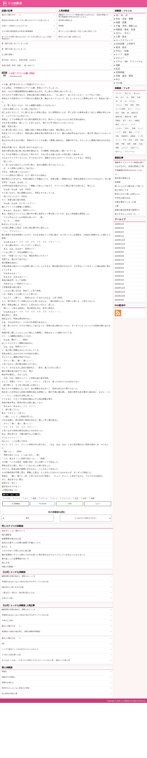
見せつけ (128, 93)
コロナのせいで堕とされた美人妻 (16, 551)
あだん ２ (6, 547)
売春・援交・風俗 (124, 76)
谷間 (136, 140)
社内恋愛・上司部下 (125, 44)
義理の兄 (134, 113)
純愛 (134, 144)
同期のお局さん (8, 682)
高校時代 (124, 136)
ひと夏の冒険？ (8, 54)
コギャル (119, 105)
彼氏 (135, 117)
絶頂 (84, 498)
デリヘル (44, 498)
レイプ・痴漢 (122, 54)
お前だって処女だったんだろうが (15, 26)
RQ (3, 644)
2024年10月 (120, 296)
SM (117, 97)
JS (126, 101)
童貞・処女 (121, 47)
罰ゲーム (119, 152)
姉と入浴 (6, 563)
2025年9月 (119, 252)
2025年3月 (119, 276)
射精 (133, 128)
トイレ (137, 109)
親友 (117, 124)
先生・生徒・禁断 (124, 19)
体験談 (132, 136)
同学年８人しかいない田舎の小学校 (15, 688)
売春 (117, 136)
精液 (124, 132)
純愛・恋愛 (121, 22)
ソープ (137, 132)
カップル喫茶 (120, 109)
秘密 (128, 144)
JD (116, 101)
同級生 (4, 671)
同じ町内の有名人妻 (9, 693)
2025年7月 (119, 260)
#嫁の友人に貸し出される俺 (12, 587)
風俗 (130, 132)
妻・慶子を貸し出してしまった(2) (15, 43)
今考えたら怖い (8, 598)
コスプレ (119, 93)
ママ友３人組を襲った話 (11, 655)
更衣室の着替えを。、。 (67, 20)
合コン (130, 109)
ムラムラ (124, 148)
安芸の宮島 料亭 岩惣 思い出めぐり (18, 65)
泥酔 (118, 65)
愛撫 (34, 498)
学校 (126, 105)
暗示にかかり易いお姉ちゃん (69, 37)
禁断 (117, 148)
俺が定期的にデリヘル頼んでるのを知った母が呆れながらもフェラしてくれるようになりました (43, 555)
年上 (130, 120)
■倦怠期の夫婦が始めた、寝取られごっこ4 (18, 576)
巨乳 (130, 140)
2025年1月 (119, 284)
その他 (119, 83)
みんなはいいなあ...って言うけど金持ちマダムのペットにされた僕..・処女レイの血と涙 (36, 660)
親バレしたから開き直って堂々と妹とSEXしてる (77, 31)
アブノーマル (129, 152)
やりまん (132, 101)
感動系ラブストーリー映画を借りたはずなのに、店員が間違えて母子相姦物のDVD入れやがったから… (83, 16)
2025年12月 (120, 240)
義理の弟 (128, 117)
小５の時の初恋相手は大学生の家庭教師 (17, 31)
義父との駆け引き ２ (11, 15)
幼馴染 (137, 120)
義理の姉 (119, 117)
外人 (118, 79)
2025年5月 (119, 268)
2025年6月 (119, 264)
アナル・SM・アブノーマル (129, 61)
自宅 (117, 113)
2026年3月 (119, 228)
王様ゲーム (134, 148)
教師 (132, 97)
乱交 (118, 68)
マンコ (118, 140)
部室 (132, 105)
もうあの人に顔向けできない (86, 518)
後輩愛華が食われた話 (11, 539)
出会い (141, 144)
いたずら (119, 128)
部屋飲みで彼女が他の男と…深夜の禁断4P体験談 (21, 631)
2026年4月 (119, 224)
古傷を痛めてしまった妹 (125, 202)
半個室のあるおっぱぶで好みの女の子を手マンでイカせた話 (25, 582)
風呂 (27, 518)
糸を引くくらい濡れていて (13, 531)
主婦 (138, 97)
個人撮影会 (6, 535)
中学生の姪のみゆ (122, 198)
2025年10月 (120, 248)
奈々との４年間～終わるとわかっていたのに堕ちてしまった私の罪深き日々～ (27, 38)
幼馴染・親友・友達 (125, 29)
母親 (123, 113)
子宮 (124, 140)
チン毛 (140, 136)
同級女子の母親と (9, 677)
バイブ (118, 132)
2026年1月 (119, 236)
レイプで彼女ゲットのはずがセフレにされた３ (20, 649)
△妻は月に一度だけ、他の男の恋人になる (18, 593)
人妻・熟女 (121, 36)
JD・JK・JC (122, 15)
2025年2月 (119, 280)
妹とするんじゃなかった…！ (127, 214)
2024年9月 (119, 300)
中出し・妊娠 (122, 51)
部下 (124, 120)
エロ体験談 (125, 701)
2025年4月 (119, 272)
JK (121, 101)
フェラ (17, 498)
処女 (142, 140)
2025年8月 (119, 256)
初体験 (61, 26)
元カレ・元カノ (123, 33)
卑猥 (123, 144)
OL (127, 97)
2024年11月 (120, 292)
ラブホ (7, 498)
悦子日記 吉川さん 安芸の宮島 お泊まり (19, 60)
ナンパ (140, 128)
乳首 (76, 498)
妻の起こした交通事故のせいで (15, 559)
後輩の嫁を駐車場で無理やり (127, 210)
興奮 (92, 498)
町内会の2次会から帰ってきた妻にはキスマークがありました (25, 20)
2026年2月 (119, 232)
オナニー (120, 58)
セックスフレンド (124, 40)
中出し (127, 128)
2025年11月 (120, 244)
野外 (138, 105)
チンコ (54, 498)
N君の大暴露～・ (9, 567)
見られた (137, 93)
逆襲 (117, 144)
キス (26, 498)
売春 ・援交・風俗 (12, 495)
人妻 (117, 206)
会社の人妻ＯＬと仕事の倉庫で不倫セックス (21, 543)
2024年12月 (120, 288)
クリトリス (66, 498)
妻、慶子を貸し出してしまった (14, 49)
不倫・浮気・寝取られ (126, 26)
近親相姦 (120, 72)
